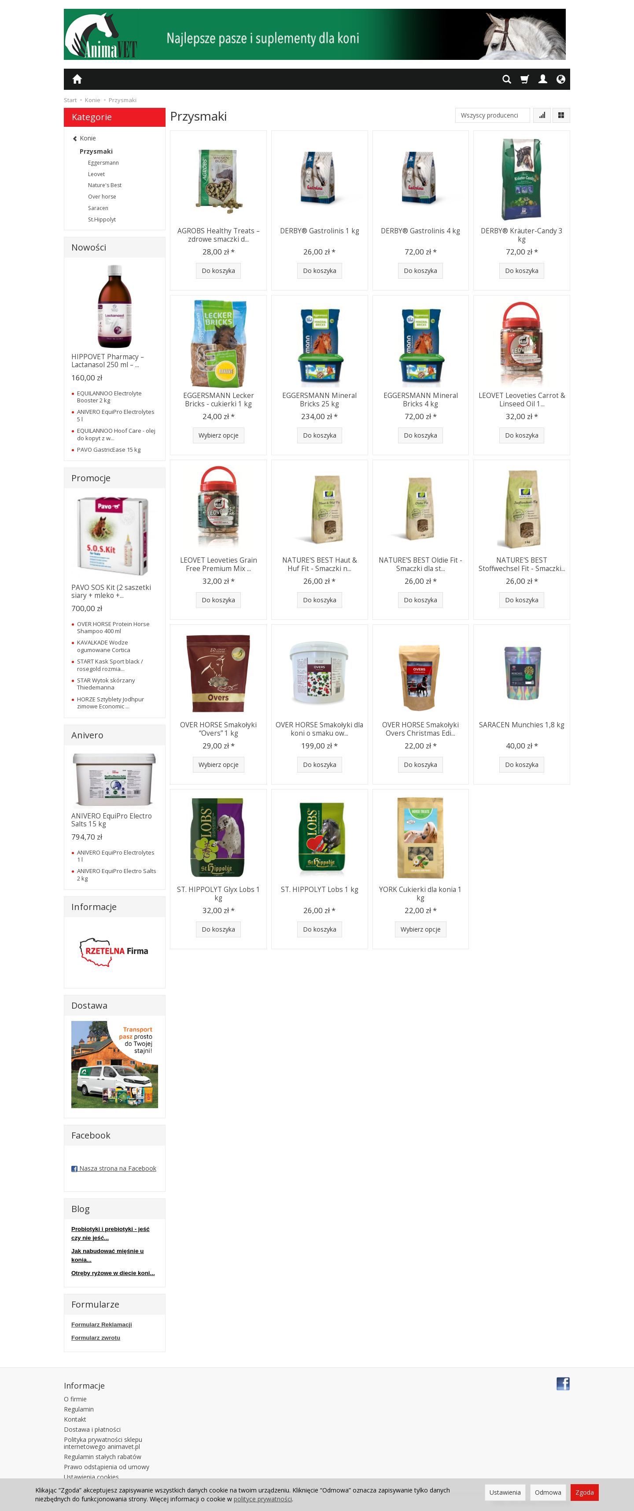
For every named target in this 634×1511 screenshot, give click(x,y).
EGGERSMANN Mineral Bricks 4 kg (420, 399)
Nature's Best (105, 185)
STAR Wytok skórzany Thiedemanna (106, 683)
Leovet (96, 174)
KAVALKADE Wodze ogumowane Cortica (103, 645)
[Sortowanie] (542, 115)
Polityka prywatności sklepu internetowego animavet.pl (103, 1443)
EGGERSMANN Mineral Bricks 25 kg (319, 399)
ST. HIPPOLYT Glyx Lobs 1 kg (218, 893)
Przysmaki (96, 151)
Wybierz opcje (219, 435)
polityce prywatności (263, 1499)
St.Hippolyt (102, 219)
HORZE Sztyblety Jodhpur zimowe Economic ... (110, 702)
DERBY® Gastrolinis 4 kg (420, 231)
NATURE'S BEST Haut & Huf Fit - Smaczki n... (319, 564)
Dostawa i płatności (92, 1429)
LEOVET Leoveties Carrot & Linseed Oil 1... (522, 399)
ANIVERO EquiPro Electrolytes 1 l (116, 855)
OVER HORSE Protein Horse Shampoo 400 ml (113, 627)
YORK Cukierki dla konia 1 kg (420, 893)
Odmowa (548, 1492)
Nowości (88, 247)
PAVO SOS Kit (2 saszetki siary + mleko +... (111, 591)
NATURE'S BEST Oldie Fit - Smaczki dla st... (420, 564)
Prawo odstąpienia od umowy (106, 1466)
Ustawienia (505, 1492)
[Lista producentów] (492, 115)
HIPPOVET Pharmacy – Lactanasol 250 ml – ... (107, 360)
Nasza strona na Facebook (113, 1168)
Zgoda (584, 1492)
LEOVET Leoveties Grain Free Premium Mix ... (218, 564)
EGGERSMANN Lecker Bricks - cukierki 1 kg (218, 399)
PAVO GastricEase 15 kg (108, 449)
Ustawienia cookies (91, 1476)
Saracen (98, 208)
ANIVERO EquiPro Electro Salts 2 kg (116, 874)
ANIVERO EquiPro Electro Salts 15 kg (111, 820)
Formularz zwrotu (95, 1337)
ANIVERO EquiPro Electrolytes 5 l (116, 415)
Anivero (87, 735)
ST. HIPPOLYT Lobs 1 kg (319, 889)
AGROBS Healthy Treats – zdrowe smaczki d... (218, 234)
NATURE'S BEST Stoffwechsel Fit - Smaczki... (522, 564)
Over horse (102, 196)
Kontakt (75, 1419)
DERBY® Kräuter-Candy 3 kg (522, 234)
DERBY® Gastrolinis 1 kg (319, 231)
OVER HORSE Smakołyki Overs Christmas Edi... (420, 728)
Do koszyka (218, 270)
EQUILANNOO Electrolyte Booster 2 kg (109, 396)
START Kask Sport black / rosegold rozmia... (110, 664)
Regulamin (79, 1409)
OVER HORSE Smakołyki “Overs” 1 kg (218, 728)
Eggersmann (103, 162)
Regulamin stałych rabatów (102, 1456)
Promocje (91, 478)
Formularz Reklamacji (101, 1324)
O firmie (75, 1399)
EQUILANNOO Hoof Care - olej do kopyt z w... (116, 434)
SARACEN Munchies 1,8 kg (521, 725)
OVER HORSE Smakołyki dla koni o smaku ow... (319, 728)
